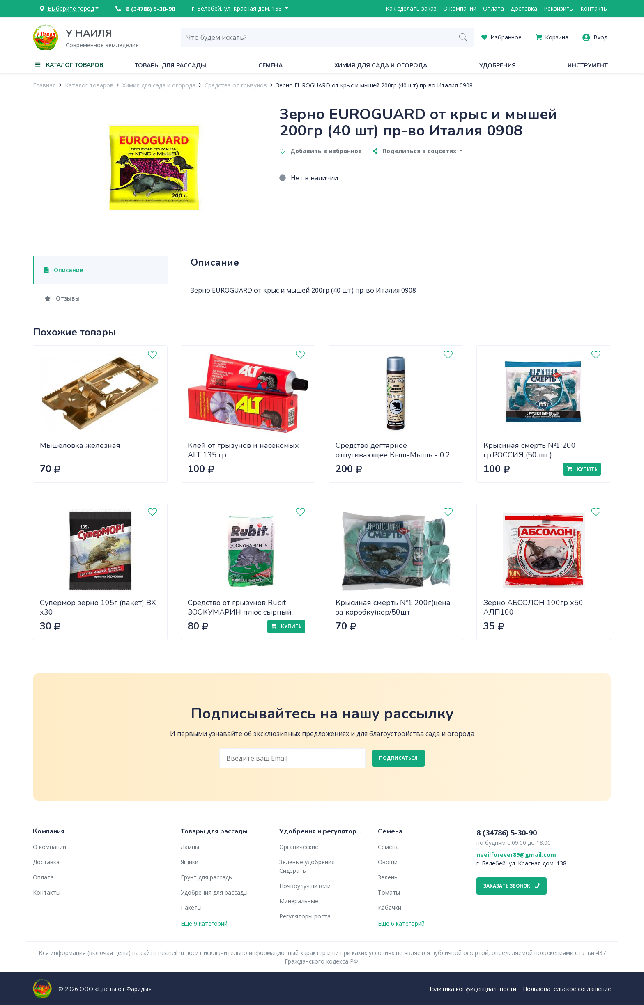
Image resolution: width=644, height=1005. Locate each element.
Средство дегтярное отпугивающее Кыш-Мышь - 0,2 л (393, 455)
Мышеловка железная (80, 445)
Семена (270, 65)
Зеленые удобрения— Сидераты (310, 866)
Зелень (388, 877)
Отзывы (62, 298)
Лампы (190, 847)
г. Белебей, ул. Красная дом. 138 (237, 8)
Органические (298, 847)
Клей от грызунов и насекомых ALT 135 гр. (243, 450)
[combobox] (317, 37)
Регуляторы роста (305, 916)
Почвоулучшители (305, 886)
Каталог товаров (89, 85)
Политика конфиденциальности (471, 989)
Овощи (388, 862)
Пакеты (191, 907)
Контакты (594, 8)
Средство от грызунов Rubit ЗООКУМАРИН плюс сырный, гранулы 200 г (240, 612)
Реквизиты (559, 8)
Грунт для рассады (207, 877)
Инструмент (588, 65)
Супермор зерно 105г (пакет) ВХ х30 (98, 607)
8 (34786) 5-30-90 (145, 9)
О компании (459, 8)
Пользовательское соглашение (567, 989)
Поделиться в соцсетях (415, 151)
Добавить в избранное (321, 151)
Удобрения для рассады (214, 892)
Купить (582, 469)
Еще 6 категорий (401, 923)
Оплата (493, 8)
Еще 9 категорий (204, 923)
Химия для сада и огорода (380, 65)
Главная (44, 85)
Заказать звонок (511, 886)
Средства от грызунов (236, 85)
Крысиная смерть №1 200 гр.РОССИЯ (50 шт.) (529, 450)
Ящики (189, 862)
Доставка (524, 8)
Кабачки (389, 907)
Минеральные (298, 901)
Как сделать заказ (411, 8)
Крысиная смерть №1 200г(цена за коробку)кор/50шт (393, 607)
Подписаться (398, 758)
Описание (63, 270)
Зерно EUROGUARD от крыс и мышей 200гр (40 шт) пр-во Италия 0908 (374, 85)
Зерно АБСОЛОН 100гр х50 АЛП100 (533, 607)
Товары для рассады (170, 65)
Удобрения (497, 65)
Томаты (389, 892)
